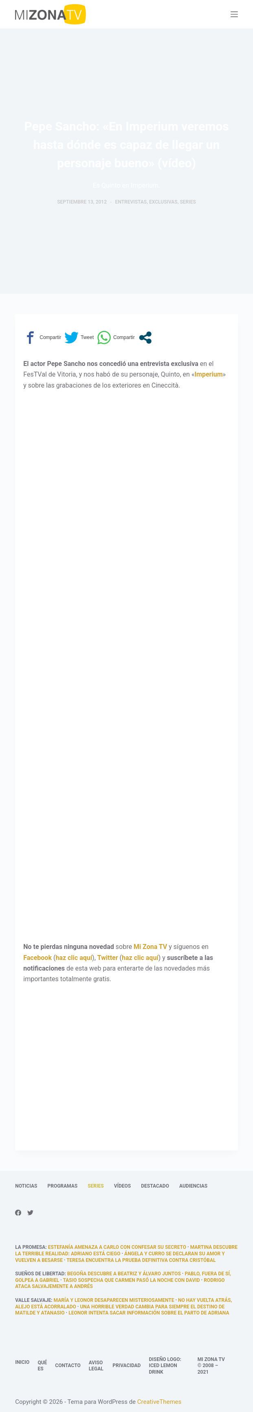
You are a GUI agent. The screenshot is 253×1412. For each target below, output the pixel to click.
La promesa (30, 1247)
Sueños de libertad (39, 1274)
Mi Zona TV (150, 947)
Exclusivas (163, 202)
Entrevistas (131, 202)
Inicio (22, 1362)
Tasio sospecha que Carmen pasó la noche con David (131, 1280)
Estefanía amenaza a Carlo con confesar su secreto (117, 1247)
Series (188, 202)
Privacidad (126, 1365)
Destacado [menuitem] (155, 1186)
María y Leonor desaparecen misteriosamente (114, 1300)
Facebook (37, 958)
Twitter (107, 958)
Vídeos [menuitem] (122, 1186)
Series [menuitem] (95, 1186)
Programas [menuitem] (62, 1186)
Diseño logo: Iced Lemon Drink (165, 1366)
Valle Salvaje (33, 1300)
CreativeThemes (159, 1401)
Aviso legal (96, 1366)
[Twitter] (30, 1213)
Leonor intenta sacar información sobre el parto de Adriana (148, 1313)
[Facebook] (18, 1213)
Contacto (67, 1365)
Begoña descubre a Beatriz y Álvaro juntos (124, 1274)
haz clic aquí (73, 958)
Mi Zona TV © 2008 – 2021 (211, 1366)
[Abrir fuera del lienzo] (234, 14)
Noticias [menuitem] (26, 1186)
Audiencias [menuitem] (193, 1186)
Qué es (42, 1366)
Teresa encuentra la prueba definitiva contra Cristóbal (141, 1260)
